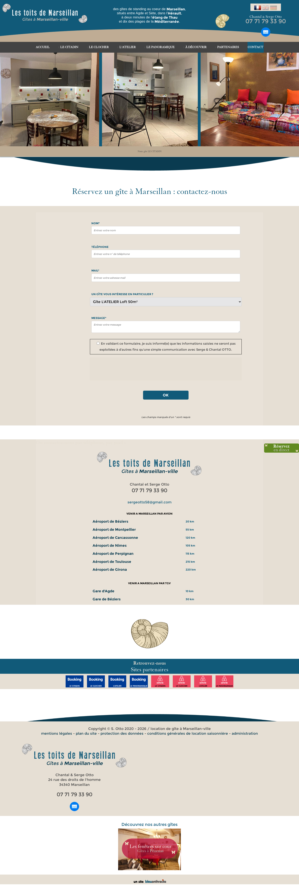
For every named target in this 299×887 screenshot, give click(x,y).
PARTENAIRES (228, 47)
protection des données (121, 733)
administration (245, 733)
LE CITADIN (69, 47)
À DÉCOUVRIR (196, 47)
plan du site (86, 733)
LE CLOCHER (99, 47)
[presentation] (165, 369)
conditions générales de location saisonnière (187, 733)
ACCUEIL (43, 47)
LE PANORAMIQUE (160, 47)
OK (166, 395)
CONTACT (255, 47)
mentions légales (56, 733)
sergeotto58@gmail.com (149, 502)
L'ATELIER (127, 47)
